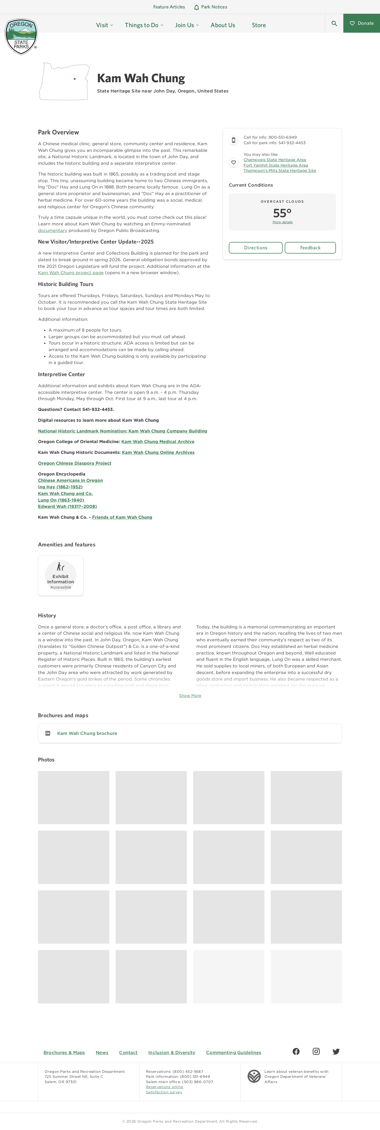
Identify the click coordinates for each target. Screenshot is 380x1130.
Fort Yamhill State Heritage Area (276, 165)
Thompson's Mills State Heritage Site (280, 170)
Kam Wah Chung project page (71, 272)
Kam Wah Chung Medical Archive (157, 441)
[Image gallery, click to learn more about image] (73, 798)
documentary (52, 230)
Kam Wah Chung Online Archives (158, 452)
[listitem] (190, 733)
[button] (105, 23)
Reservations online (164, 1087)
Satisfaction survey (164, 1092)
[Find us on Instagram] (316, 1051)
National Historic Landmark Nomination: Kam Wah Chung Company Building (122, 431)
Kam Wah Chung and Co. (65, 493)
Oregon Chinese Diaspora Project (74, 463)
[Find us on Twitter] (336, 1051)
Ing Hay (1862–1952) (60, 486)
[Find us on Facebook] (296, 1051)
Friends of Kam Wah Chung (122, 517)
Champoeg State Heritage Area (275, 159)
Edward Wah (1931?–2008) (67, 506)
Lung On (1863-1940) (61, 500)
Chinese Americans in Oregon (70, 480)
